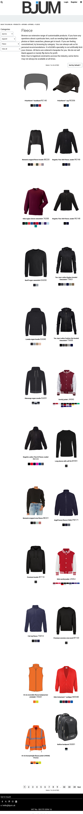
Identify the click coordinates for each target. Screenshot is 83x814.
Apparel (31, 24)
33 (69, 787)
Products (17, 24)
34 (74, 787)
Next (79, 787)
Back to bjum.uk (6, 24)
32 (64, 787)
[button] (2, 2)
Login (66, 2)
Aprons (24, 24)
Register (74, 2)
